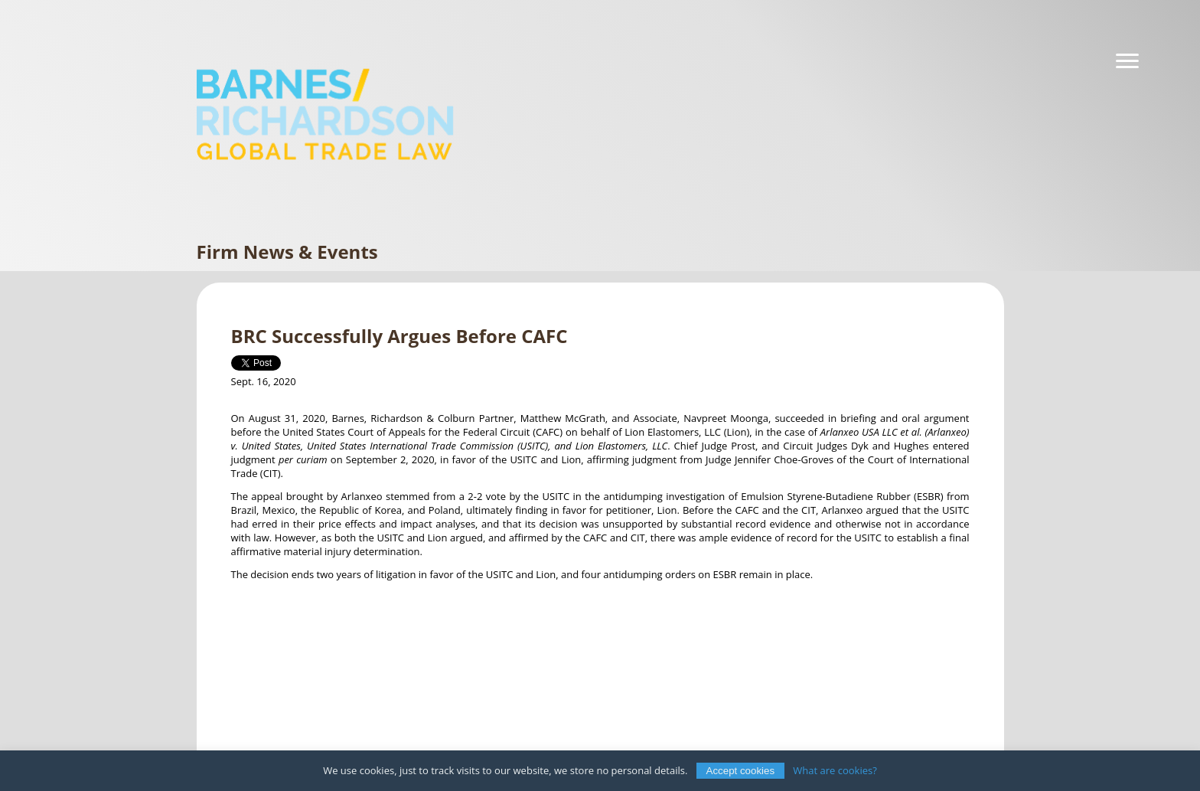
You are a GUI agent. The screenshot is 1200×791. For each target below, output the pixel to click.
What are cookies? (835, 770)
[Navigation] (1127, 61)
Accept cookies (740, 770)
